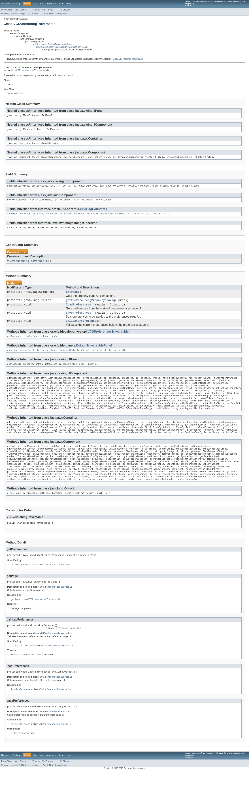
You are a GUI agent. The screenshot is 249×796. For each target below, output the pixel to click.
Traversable (137, 59)
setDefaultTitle (101, 358)
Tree (41, 3)
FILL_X (146, 217)
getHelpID (72, 358)
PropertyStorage (104, 306)
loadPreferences (78, 311)
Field (20, 13)
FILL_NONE (134, 217)
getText (85, 358)
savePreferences (78, 320)
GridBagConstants (122, 59)
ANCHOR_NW (65, 217)
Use (35, 3)
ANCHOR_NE (51, 217)
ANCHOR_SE (93, 217)
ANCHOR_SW (107, 217)
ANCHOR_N (38, 217)
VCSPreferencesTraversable (32, 71)
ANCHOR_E (25, 217)
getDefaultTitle (29, 358)
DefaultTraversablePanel (94, 354)
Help (69, 3)
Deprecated (51, 3)
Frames (36, 9)
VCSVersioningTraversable (27, 265)
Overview (5, 3)
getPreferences (78, 306)
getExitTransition (53, 358)
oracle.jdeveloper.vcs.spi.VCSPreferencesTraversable (62, 47)
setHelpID (119, 358)
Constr (27, 13)
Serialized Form (15, 94)
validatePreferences (82, 329)
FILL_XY (156, 217)
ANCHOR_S (79, 217)
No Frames (47, 9)
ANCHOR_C (12, 217)
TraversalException (68, 652)
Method (35, 13)
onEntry (45, 344)
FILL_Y (168, 217)
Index (62, 3)
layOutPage (31, 344)
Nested (14, 13)
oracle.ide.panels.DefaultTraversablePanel (51, 44)
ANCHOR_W (120, 217)
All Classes (65, 9)
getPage (72, 297)
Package (16, 3)
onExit (56, 344)
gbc (9, 358)
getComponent (15, 344)
